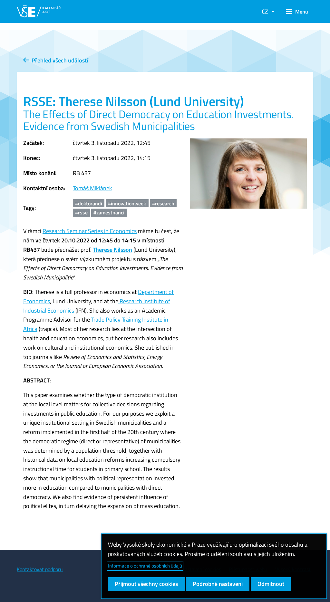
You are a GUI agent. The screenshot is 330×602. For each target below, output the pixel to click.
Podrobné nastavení (218, 583)
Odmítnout (270, 583)
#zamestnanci (108, 212)
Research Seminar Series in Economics (90, 231)
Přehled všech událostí (55, 60)
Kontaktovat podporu (40, 569)
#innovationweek (127, 203)
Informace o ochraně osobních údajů (145, 565)
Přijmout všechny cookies (146, 583)
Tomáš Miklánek (92, 188)
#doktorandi (88, 203)
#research (163, 203)
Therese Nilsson (112, 249)
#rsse (81, 212)
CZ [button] (265, 11)
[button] (297, 11)
